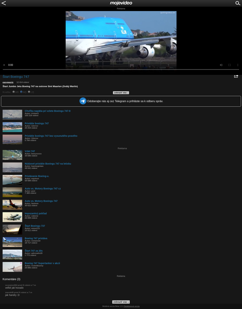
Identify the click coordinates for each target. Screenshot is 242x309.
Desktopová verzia (132, 306)
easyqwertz (8, 82)
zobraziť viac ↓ (121, 92)
